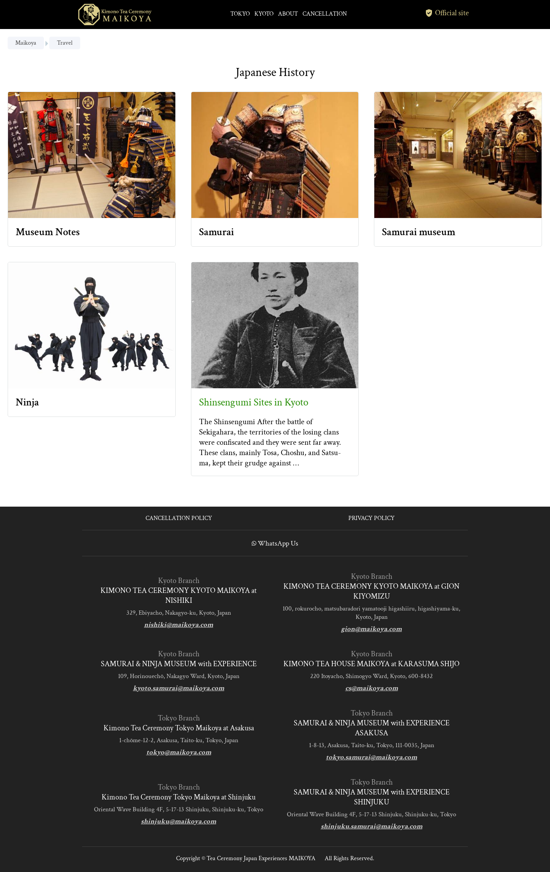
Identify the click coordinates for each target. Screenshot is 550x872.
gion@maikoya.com (371, 629)
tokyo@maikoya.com (178, 752)
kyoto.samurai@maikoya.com (178, 688)
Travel (65, 43)
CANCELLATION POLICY (179, 518)
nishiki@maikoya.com (178, 625)
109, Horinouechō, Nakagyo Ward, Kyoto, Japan (178, 676)
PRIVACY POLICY (371, 518)
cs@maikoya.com (371, 688)
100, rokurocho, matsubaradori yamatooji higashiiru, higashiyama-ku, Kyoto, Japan (371, 612)
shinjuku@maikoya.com (178, 821)
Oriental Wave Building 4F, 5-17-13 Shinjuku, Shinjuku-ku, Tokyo (178, 809)
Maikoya (25, 43)
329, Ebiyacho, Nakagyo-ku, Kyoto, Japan (178, 613)
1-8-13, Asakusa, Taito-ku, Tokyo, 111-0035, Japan (371, 745)
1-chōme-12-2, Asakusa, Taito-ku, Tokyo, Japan (178, 740)
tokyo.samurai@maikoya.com (371, 757)
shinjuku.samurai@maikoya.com (371, 826)
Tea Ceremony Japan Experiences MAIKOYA (261, 858)
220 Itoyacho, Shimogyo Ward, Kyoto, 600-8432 (371, 676)
